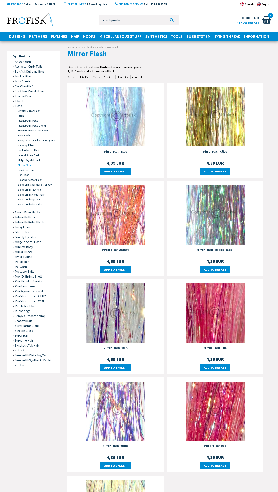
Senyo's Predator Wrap (30, 316)
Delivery (100, 420)
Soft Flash (23, 175)
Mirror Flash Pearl (169, 246)
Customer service (107, 414)
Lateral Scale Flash (29, 155)
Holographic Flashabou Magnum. (37, 140)
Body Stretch (23, 81)
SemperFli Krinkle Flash (31, 194)
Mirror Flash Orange (238, 149)
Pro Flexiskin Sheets (28, 281)
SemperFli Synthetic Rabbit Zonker (33, 362)
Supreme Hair (24, 340)
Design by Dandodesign (256, 483)
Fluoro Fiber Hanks (27, 212)
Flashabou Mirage (28, 120)
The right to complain (111, 450)
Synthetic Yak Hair (27, 345)
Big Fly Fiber (23, 76)
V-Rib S (19, 350)
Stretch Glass (24, 331)
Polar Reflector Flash (30, 180)
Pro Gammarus (25, 286)
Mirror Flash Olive (169, 149)
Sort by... (72, 77)
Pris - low (96, 77)
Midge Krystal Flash (29, 160)
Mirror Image (24, 252)
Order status (104, 456)
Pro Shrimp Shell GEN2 (30, 296)
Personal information (111, 438)
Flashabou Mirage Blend (32, 125)
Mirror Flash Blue (100, 149)
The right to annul (109, 444)
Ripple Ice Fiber (25, 306)
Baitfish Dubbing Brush (30, 71)
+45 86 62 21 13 (36, 436)
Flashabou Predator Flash (33, 130)
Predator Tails (24, 271)
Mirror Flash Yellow (238, 342)
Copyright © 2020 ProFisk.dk (21, 483)
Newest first (123, 77)
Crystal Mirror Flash (29, 111)
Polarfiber (22, 262)
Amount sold (137, 77)
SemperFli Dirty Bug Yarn (31, 355)
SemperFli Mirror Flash (31, 204)
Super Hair (22, 335)
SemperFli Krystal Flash (31, 199)
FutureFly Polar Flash (29, 222)
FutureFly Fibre (25, 217)
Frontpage (74, 47)
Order (99, 426)
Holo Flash (24, 135)
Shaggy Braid (23, 321)
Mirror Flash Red (169, 342)
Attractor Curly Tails (28, 66)
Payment (100, 432)
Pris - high (84, 77)
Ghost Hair (22, 232)
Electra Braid (23, 96)
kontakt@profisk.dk (43, 453)
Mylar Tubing (23, 257)
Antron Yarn (23, 61)
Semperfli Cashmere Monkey (35, 184)
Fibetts (20, 101)
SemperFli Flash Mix (29, 189)
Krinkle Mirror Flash (29, 150)
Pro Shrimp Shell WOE (30, 301)
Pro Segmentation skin (30, 291)
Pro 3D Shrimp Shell (28, 276)
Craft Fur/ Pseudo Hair (29, 91)
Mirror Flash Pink (238, 246)
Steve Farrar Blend (27, 326)
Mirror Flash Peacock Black (100, 246)
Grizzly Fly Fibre (25, 237)
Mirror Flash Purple (100, 342)
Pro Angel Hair (26, 170)
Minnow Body (24, 247)
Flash (21, 115)
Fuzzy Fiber (22, 227)
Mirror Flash (25, 165)
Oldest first (109, 77)
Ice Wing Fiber (26, 145)
